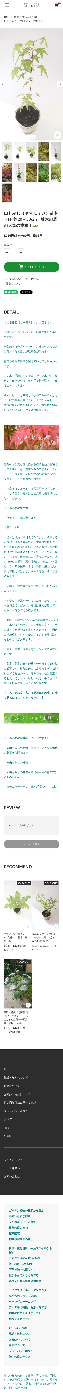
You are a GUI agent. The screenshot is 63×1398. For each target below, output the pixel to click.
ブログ (8, 1119)
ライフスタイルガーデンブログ (28, 1290)
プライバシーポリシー (17, 1111)
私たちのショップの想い (23, 1296)
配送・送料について (16, 1077)
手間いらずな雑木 (19, 1216)
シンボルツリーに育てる (23, 1222)
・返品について (12, 283)
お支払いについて (19, 1339)
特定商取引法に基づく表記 (20, 1102)
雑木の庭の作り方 (19, 1356)
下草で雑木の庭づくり (22, 1269)
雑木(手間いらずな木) (25, 17)
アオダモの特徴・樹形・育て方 (28, 1307)
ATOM (7, 1136)
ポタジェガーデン (19, 1318)
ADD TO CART (31, 266)
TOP (6, 17)
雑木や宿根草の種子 (21, 1239)
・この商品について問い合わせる (21, 278)
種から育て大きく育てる (23, 1275)
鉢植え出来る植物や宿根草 (25, 1281)
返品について (12, 1085)
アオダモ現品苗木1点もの (24, 1258)
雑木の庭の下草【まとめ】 (25, 1313)
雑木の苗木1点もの (20, 1263)
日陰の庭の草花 (18, 1227)
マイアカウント (13, 1159)
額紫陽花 (14, 1233)
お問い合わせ (12, 1176)
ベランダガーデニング (22, 1301)
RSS (6, 1127)
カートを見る (12, 1168)
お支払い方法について (17, 1094)
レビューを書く (31, 844)
